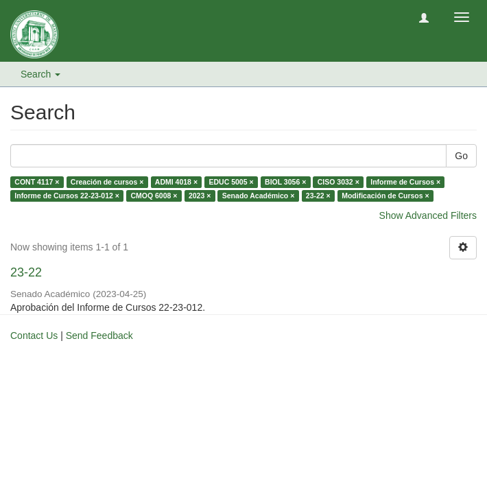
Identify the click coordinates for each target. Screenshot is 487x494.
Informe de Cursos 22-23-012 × (66, 195)
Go (461, 155)
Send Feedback (99, 335)
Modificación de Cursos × (385, 195)
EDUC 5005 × (231, 182)
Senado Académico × (258, 195)
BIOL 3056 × (285, 182)
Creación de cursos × (107, 182)
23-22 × (318, 195)
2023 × (200, 195)
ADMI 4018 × (176, 182)
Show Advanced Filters (428, 215)
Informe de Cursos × (405, 182)
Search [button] (40, 74)
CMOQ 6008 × (153, 195)
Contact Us (34, 335)
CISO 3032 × (338, 182)
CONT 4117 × (36, 182)
